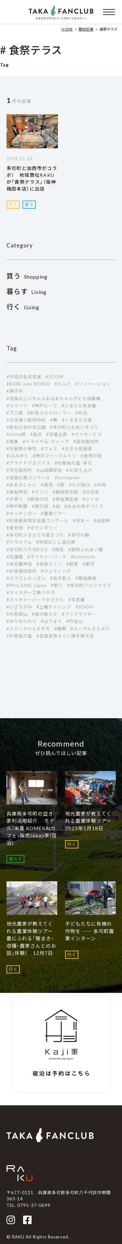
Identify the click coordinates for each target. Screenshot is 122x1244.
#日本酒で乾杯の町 (26, 420)
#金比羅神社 (19, 563)
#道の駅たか (45, 614)
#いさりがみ (19, 606)
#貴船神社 (17, 492)
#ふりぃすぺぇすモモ (28, 628)
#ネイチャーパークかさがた (35, 599)
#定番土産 (56, 434)
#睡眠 (60, 628)
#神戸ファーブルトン (54, 455)
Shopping (27, 276)
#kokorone (83, 556)
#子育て (15, 499)
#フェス (49, 448)
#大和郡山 (17, 614)
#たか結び (79, 484)
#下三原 (15, 412)
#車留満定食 (65, 499)
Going (23, 307)
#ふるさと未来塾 (78, 405)
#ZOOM (54, 376)
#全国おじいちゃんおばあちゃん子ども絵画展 (54, 398)
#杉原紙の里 (19, 635)
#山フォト (51, 621)
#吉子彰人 (60, 578)
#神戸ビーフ (44, 405)
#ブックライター (79, 614)
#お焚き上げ (79, 470)
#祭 (61, 484)
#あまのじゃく (22, 484)
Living (27, 292)
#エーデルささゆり (90, 628)
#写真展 (76, 599)
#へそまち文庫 (77, 420)
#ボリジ (40, 492)
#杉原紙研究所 (22, 571)
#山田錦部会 (49, 470)
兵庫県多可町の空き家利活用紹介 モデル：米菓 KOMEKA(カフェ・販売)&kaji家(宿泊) (32, 828)
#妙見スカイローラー (49, 412)
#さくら (91, 499)
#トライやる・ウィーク (46, 441)
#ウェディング (56, 571)
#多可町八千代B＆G (27, 549)
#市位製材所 (19, 470)
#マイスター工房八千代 (31, 592)
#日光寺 (91, 492)
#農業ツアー (53, 513)
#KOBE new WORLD (29, 383)
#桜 (56, 506)
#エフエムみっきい (26, 578)
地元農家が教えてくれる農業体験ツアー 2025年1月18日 (91, 821)
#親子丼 (15, 391)
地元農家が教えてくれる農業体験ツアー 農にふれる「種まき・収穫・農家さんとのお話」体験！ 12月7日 (32, 938)
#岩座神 (102, 520)
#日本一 (81, 520)
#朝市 (89, 563)
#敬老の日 (37, 499)
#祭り (57, 585)
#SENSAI (84, 606)
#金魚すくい (49, 563)
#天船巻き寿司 (22, 448)
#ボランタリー (42, 527)
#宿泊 (47, 484)
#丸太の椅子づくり (84, 506)
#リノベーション (92, 383)
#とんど (63, 383)
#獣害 (72, 563)
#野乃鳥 (40, 506)
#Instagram (67, 477)
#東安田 (15, 527)
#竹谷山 (74, 621)
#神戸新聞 (17, 506)
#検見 (58, 549)
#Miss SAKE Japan (27, 585)
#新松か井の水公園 (26, 427)
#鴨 (54, 420)
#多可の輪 (78, 535)
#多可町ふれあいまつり (74, 427)
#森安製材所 (86, 441)
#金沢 (36, 434)
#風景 (13, 441)
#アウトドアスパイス (28, 463)
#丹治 (81, 412)
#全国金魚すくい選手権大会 (65, 635)
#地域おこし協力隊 (55, 542)
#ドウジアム (19, 542)
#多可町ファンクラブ (89, 585)
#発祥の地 (91, 455)
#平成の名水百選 (24, 376)
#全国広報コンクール (28, 477)
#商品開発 (86, 578)
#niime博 (16, 434)
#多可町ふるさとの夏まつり (35, 535)
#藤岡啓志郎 (65, 492)
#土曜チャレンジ (53, 606)
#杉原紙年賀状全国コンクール (38, 520)
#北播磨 (15, 556)
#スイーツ (17, 405)
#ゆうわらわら (22, 621)
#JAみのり (18, 455)
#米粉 (100, 484)
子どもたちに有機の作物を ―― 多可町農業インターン (89, 931)
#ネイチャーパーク (47, 556)
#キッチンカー (22, 513)
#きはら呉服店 (77, 448)
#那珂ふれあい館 (85, 549)
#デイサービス (87, 434)
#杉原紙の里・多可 (73, 463)
